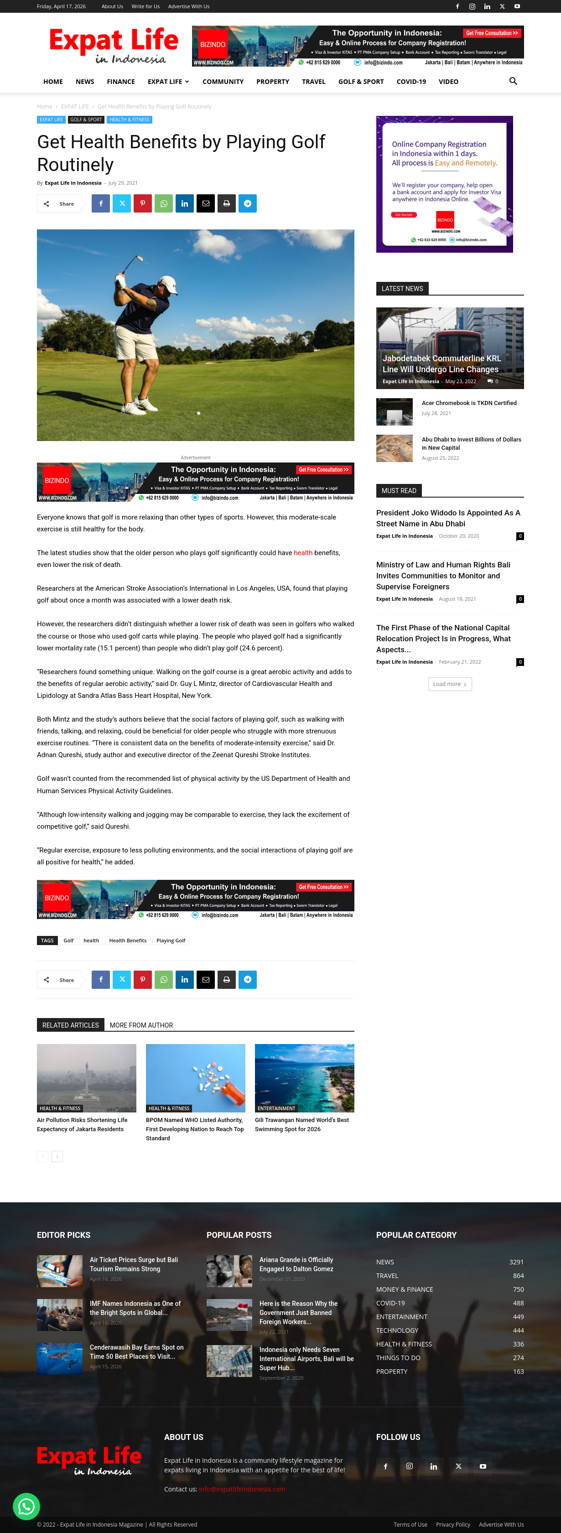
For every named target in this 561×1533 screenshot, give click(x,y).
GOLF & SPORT (361, 81)
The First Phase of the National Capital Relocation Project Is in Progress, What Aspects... (443, 638)
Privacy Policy (453, 1524)
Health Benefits (127, 940)
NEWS (85, 81)
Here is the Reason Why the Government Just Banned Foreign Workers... (299, 1312)
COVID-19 (411, 81)
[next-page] (57, 1156)
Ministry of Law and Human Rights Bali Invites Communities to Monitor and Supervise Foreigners (443, 575)
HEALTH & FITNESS (129, 119)
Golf (69, 940)
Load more (450, 684)
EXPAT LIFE (168, 81)
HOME (53, 81)
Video (448, 81)
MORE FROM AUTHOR (141, 1025)
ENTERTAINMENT (276, 1108)
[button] (513, 82)
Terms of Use (410, 1524)
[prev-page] (42, 1156)
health (303, 553)
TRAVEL (314, 81)
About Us (112, 6)
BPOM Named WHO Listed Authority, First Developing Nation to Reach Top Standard (195, 1129)
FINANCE (121, 81)
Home (44, 106)
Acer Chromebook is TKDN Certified (469, 403)
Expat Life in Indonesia (73, 182)
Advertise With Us (189, 6)
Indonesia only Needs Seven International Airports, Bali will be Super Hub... (307, 1359)
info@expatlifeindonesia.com (242, 1489)
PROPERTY (272, 81)
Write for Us (146, 6)
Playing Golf (170, 940)
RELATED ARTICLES (70, 1025)
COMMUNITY (223, 81)
